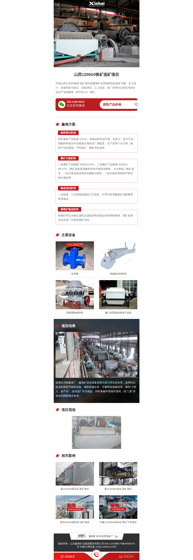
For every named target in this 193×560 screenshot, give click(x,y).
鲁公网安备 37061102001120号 (99, 546)
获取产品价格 (112, 104)
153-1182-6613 (76, 101)
